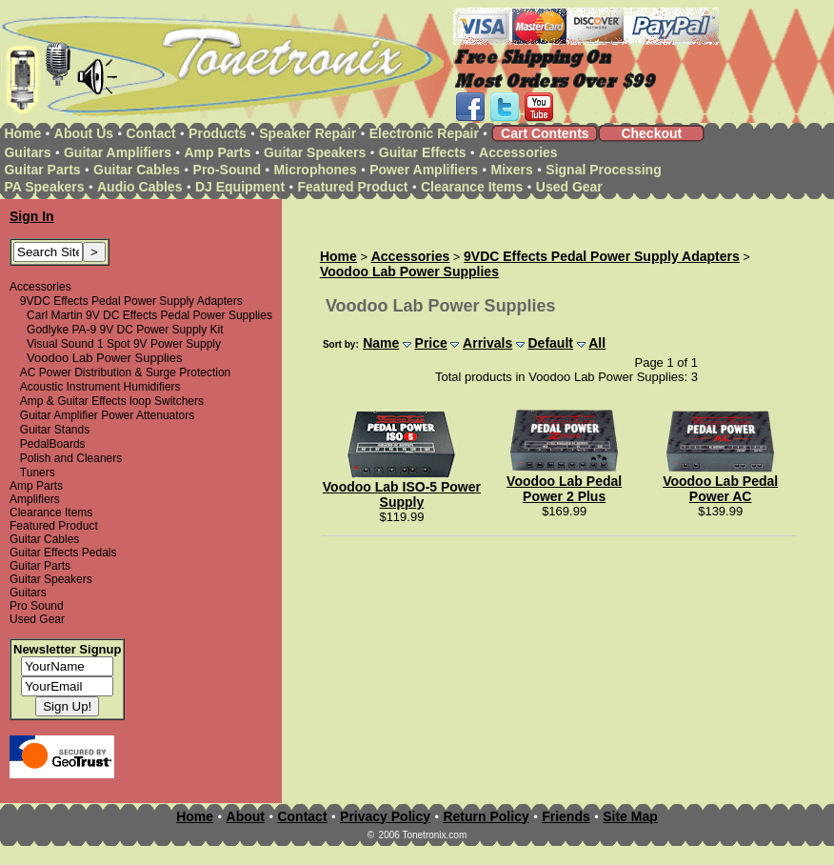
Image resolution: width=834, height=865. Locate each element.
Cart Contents (545, 133)
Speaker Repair (307, 133)
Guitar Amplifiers (117, 152)
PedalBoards (53, 444)
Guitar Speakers (315, 152)
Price (431, 343)
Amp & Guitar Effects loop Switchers (112, 401)
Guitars (27, 152)
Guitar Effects (423, 152)
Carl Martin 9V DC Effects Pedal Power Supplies (149, 315)
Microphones (315, 169)
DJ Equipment (240, 186)
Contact (151, 133)
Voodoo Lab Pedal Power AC (720, 488)
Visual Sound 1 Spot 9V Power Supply (124, 344)
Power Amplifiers (423, 169)
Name (381, 343)
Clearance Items (472, 186)
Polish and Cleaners (71, 458)
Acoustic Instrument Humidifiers (100, 386)
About (246, 816)
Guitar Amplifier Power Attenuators (107, 415)
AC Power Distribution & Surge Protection (125, 372)
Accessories (518, 152)
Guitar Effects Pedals (63, 552)
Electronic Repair (424, 133)
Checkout (651, 133)
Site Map (630, 816)
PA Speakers (44, 186)
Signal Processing (603, 169)
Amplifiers (35, 499)
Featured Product (353, 186)
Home (22, 133)
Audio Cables (139, 186)
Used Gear (569, 186)
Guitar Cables (136, 169)
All (597, 343)
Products (218, 133)
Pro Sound (37, 606)
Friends (566, 816)
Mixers (512, 169)
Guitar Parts (42, 169)
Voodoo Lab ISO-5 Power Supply (402, 494)
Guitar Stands (54, 429)
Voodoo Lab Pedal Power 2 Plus (564, 488)
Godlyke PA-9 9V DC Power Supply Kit (125, 329)
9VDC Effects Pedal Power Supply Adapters (131, 301)
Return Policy (485, 816)
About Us (83, 133)
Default (549, 343)
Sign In (32, 216)
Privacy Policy (385, 816)
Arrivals (487, 343)
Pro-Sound (227, 169)
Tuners (37, 472)
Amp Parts (217, 152)
